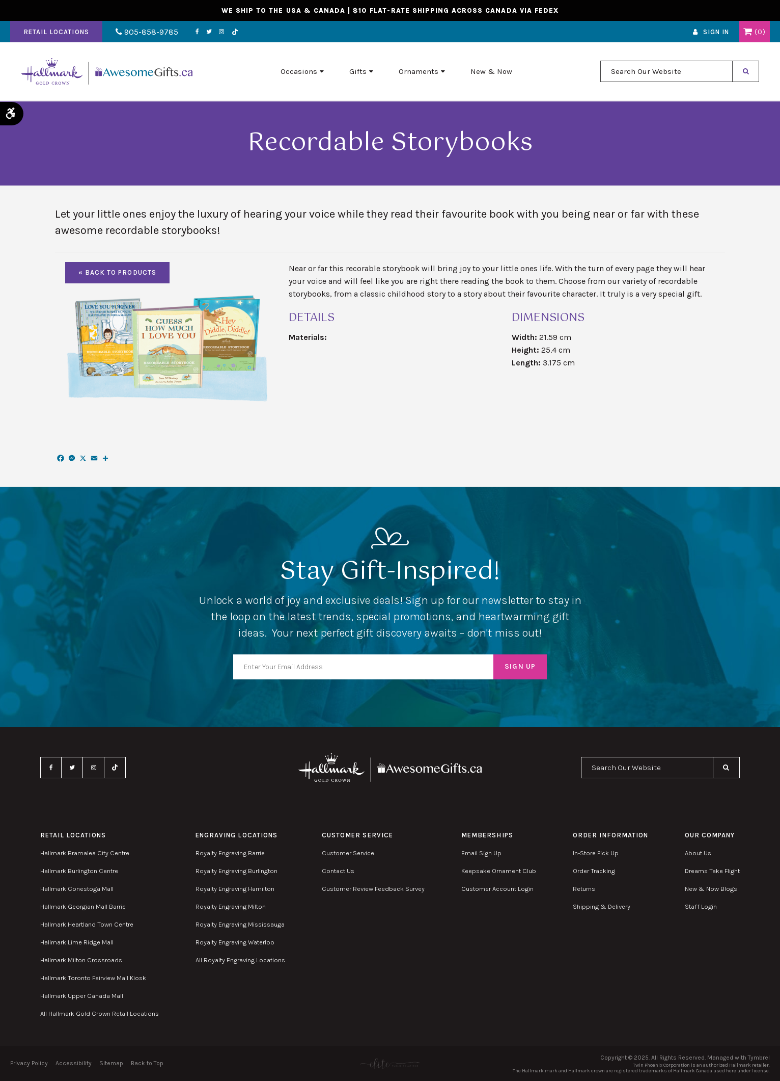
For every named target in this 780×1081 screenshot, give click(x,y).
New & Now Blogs (711, 888)
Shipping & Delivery (601, 906)
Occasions (299, 71)
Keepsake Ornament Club (498, 871)
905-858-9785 (146, 32)
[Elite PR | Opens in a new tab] (389, 1063)
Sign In (716, 32)
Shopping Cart (747, 32)
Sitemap (111, 1063)
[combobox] (666, 72)
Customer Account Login (497, 888)
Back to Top (147, 1063)
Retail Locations (56, 32)
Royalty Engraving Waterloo (235, 942)
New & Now (491, 71)
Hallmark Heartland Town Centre (86, 924)
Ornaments (418, 71)
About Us (698, 853)
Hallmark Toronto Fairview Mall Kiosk (93, 978)
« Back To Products (117, 272)
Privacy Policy (29, 1063)
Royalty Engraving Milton (231, 906)
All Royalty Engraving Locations (240, 960)
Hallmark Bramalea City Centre (84, 853)
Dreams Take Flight (712, 871)
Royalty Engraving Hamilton (235, 888)
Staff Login (701, 906)
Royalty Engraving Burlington (236, 871)
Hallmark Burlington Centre (79, 871)
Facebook (195, 32)
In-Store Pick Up (596, 853)
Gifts (358, 71)
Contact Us (338, 871)
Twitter (207, 32)
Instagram (220, 32)
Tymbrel (759, 1057)
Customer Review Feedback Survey (373, 888)
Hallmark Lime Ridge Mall (77, 942)
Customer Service (348, 853)
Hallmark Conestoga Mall (77, 888)
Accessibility (73, 1063)
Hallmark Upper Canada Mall (81, 995)
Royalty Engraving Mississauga (240, 924)
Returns (584, 888)
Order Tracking (594, 871)
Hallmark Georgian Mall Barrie (83, 906)
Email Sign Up (481, 853)
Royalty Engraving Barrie (230, 853)
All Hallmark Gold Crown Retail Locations (99, 1013)
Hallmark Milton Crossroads (81, 960)
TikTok (233, 32)
